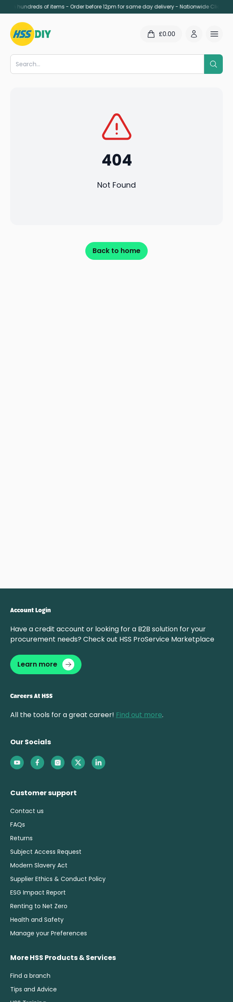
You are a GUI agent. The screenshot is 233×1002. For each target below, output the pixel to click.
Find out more (139, 715)
